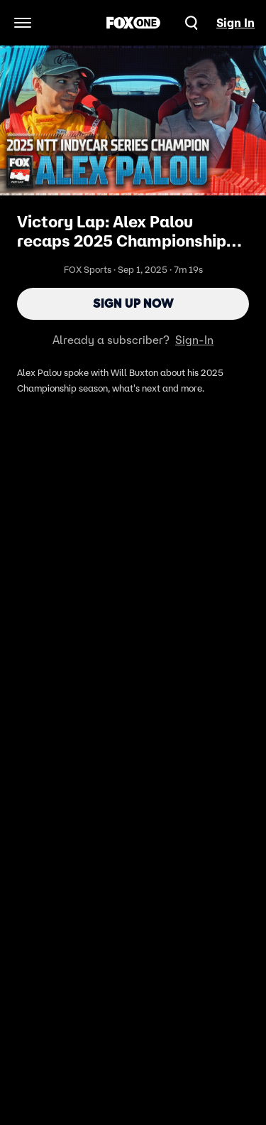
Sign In (235, 23)
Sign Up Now (133, 303)
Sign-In (194, 340)
